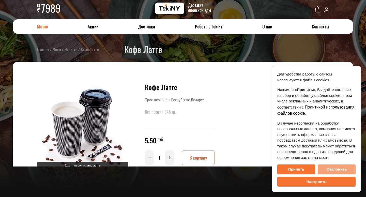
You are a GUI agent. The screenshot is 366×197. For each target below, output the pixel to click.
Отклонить (336, 169)
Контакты (320, 26)
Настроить (317, 181)
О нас (267, 26)
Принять (296, 169)
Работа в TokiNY (209, 26)
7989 (50, 8)
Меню (42, 26)
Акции (93, 26)
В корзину (198, 157)
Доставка (146, 26)
